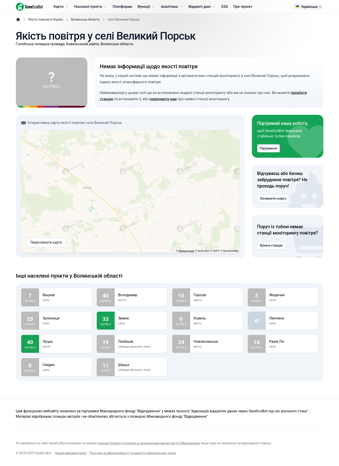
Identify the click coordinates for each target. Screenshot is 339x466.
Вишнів (65, 295)
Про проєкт (243, 6)
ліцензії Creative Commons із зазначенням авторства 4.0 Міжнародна (149, 443)
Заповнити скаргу (273, 198)
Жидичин (291, 295)
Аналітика (172, 6)
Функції (146, 6)
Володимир (140, 295)
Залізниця (65, 318)
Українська (308, 7)
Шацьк (140, 365)
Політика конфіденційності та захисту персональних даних (133, 453)
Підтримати (268, 148)
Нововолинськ (216, 341)
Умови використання (70, 453)
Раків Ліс (291, 341)
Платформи (122, 6)
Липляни (291, 318)
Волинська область (85, 19)
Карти (61, 6)
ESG (224, 6)
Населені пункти (90, 6)
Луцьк (65, 341)
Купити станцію (271, 245)
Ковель (216, 318)
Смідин (65, 365)
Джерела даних (186, 251)
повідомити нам (163, 99)
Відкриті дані (202, 6)
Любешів (140, 341)
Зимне (140, 318)
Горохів (216, 295)
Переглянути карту (46, 242)
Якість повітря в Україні (45, 19)
